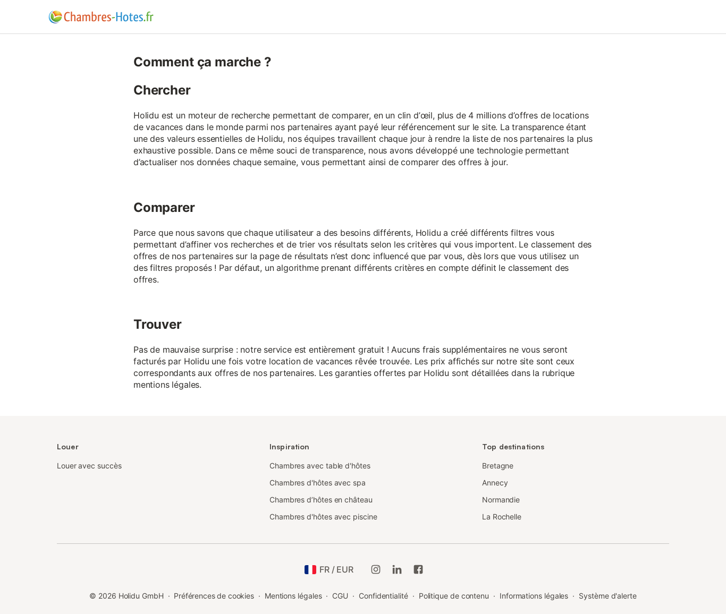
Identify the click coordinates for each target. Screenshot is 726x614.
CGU (340, 595)
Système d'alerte (608, 595)
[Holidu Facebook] (418, 569)
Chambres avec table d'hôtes (319, 465)
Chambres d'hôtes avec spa (317, 482)
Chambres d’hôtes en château (321, 499)
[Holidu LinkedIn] (397, 569)
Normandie (501, 499)
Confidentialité (383, 595)
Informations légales (534, 595)
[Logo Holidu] (101, 17)
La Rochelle (501, 516)
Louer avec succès (89, 465)
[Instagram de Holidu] (375, 569)
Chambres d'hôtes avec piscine (323, 516)
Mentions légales (293, 595)
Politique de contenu (454, 595)
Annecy (495, 482)
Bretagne (497, 465)
